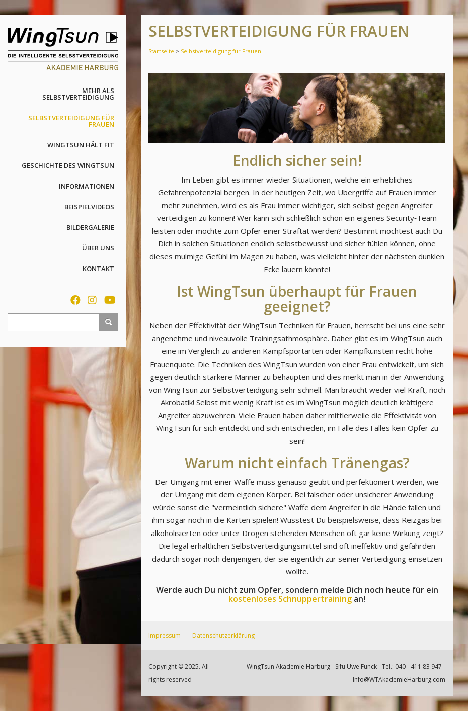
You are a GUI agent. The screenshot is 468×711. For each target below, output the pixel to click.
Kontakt (98, 268)
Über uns (98, 247)
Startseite (161, 51)
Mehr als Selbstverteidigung (78, 94)
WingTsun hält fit (80, 144)
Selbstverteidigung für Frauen (71, 121)
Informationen (86, 186)
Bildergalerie (90, 227)
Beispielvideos (89, 206)
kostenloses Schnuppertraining (290, 598)
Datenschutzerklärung (223, 635)
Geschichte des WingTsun (68, 165)
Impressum (164, 635)
